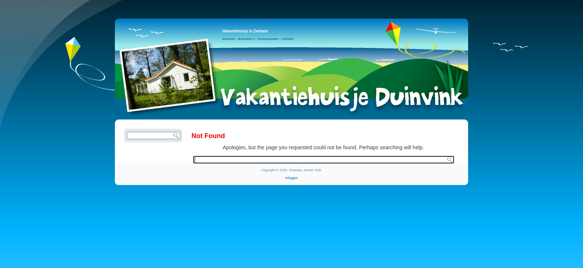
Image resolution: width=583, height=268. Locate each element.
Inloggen (291, 178)
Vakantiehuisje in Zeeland (245, 31)
